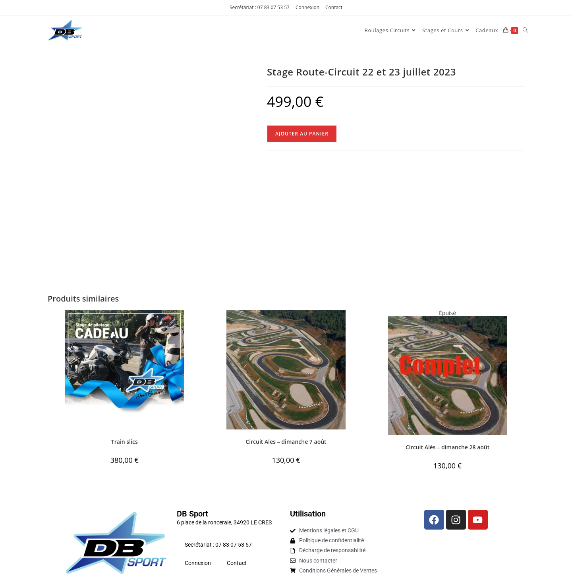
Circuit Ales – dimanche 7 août (285, 441)
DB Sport (192, 513)
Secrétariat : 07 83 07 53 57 (260, 7)
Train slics (124, 441)
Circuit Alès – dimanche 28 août (447, 447)
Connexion (307, 7)
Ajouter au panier (302, 133)
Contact (333, 7)
